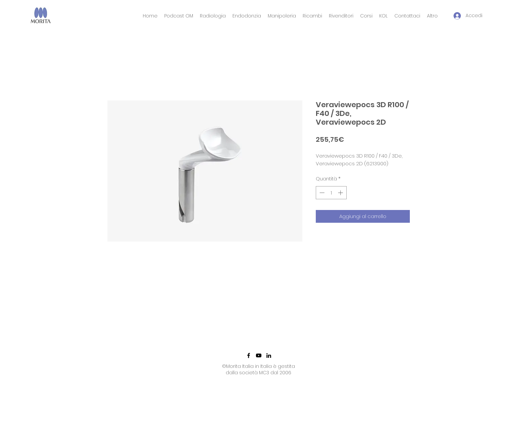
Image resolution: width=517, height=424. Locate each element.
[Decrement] (321, 192)
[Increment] (341, 192)
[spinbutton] (331, 192)
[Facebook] (248, 355)
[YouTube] (258, 355)
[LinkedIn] (268, 355)
